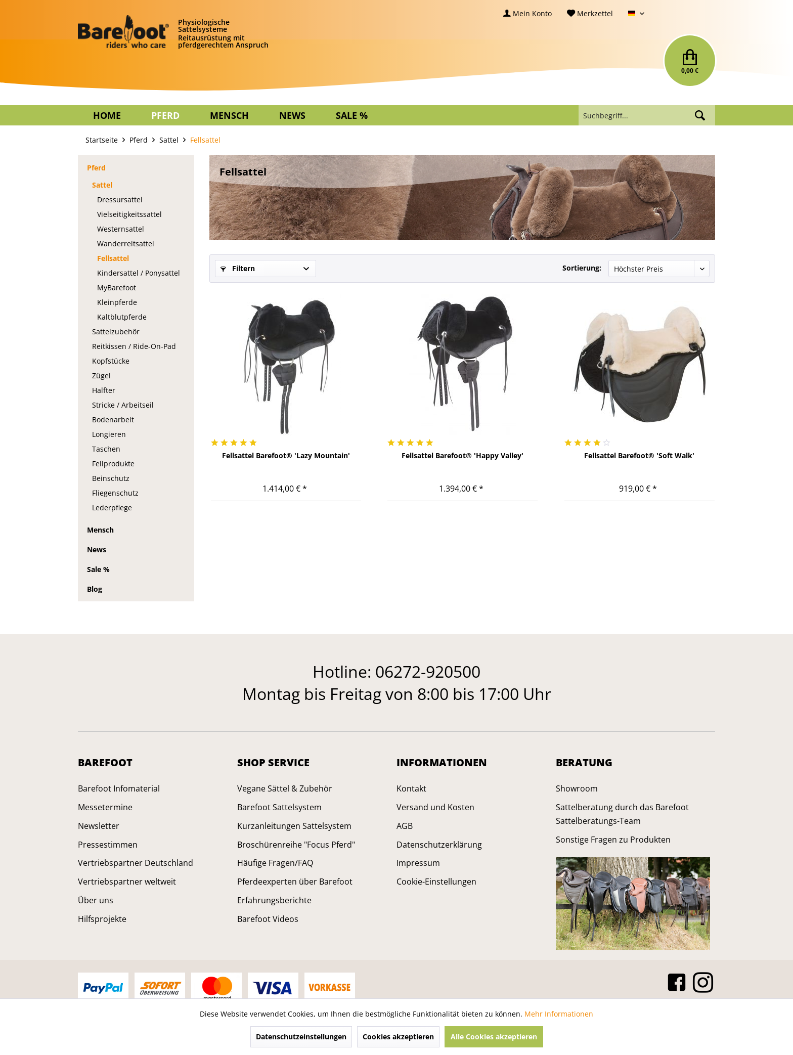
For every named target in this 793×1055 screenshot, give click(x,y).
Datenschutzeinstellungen (301, 1036)
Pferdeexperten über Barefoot (295, 881)
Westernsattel (120, 229)
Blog (94, 589)
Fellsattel (113, 258)
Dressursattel (120, 199)
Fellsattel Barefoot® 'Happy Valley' (462, 455)
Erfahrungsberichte (274, 900)
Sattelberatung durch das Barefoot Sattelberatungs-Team (622, 814)
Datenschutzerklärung (439, 844)
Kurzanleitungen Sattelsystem (294, 825)
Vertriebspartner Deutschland (135, 862)
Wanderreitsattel (125, 243)
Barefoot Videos (267, 919)
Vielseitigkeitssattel (129, 214)
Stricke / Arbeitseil (123, 405)
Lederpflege (112, 507)
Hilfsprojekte (102, 919)
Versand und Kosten (435, 807)
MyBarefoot (116, 287)
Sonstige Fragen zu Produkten (613, 839)
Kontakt (411, 788)
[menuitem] (527, 13)
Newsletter (98, 825)
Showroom (577, 788)
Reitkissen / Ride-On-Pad (134, 346)
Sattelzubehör (116, 331)
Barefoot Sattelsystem (279, 807)
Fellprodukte (113, 463)
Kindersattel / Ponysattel (138, 273)
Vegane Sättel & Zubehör (284, 788)
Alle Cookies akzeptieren (494, 1036)
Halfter (103, 390)
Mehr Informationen (558, 1014)
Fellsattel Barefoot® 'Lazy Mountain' (286, 455)
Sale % (98, 569)
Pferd (96, 167)
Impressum (418, 862)
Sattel (102, 185)
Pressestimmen (108, 844)
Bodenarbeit (113, 419)
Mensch (100, 530)
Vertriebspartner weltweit (127, 881)
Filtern (238, 268)
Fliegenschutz (115, 493)
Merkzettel (590, 13)
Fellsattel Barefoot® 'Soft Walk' (639, 455)
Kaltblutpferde (122, 317)
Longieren (109, 434)
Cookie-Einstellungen (436, 881)
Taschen (106, 449)
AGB (404, 825)
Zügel (101, 375)
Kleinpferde (117, 302)
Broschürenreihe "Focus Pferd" (296, 844)
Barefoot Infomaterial (119, 788)
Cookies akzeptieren (398, 1036)
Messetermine (105, 807)
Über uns (95, 900)
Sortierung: (581, 268)
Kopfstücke (110, 361)
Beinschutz (110, 478)
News (96, 549)
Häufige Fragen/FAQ (275, 862)
